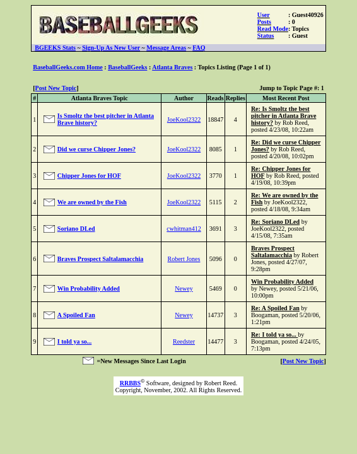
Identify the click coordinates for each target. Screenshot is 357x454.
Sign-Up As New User (111, 47)
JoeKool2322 (184, 119)
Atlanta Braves (172, 67)
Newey (183, 288)
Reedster (184, 341)
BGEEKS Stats (55, 47)
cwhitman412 (184, 228)
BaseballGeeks (127, 67)
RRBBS (130, 383)
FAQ (198, 47)
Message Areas (166, 47)
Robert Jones (184, 258)
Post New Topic (56, 87)
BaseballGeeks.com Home (68, 67)
